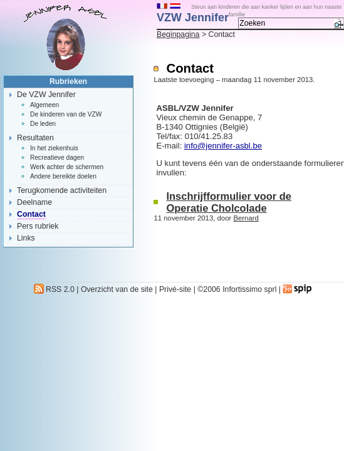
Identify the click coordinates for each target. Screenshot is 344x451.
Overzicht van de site (117, 289)
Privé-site (175, 289)
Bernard (245, 218)
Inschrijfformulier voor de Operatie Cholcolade (228, 202)
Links (26, 238)
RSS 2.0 (54, 289)
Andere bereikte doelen (63, 176)
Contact (31, 214)
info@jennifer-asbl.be (223, 145)
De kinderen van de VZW (66, 114)
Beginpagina (178, 34)
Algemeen (44, 104)
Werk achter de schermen (66, 166)
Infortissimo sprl (249, 289)
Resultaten (35, 137)
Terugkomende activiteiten (62, 190)
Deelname (34, 202)
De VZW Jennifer (46, 94)
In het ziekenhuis (54, 148)
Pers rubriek (37, 226)
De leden (43, 123)
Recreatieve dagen (57, 157)
